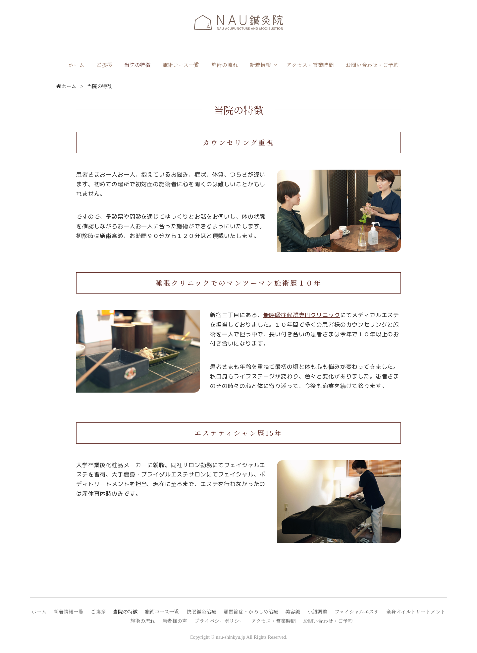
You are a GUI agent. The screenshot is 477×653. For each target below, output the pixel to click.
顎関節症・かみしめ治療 (251, 611)
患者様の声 (174, 620)
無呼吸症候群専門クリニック (301, 314)
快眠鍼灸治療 (201, 611)
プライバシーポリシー (219, 620)
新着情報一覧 (68, 611)
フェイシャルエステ (357, 611)
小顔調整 (317, 611)
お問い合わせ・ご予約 (372, 64)
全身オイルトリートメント (416, 611)
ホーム (76, 64)
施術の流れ (224, 64)
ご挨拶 (104, 64)
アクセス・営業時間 (310, 64)
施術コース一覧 (181, 64)
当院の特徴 (137, 64)
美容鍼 (292, 611)
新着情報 (260, 64)
